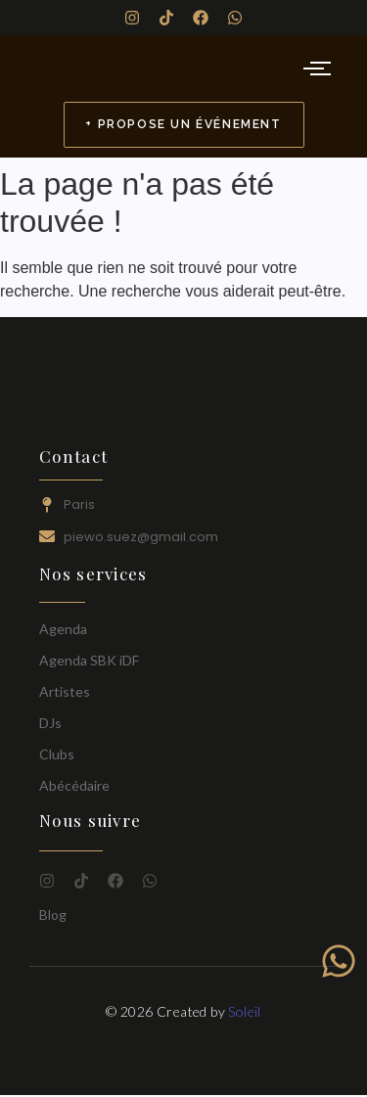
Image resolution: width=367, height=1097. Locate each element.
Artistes (64, 691)
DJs (50, 722)
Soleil (244, 1011)
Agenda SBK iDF (89, 660)
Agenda (63, 628)
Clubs (56, 754)
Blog (53, 914)
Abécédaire (74, 785)
